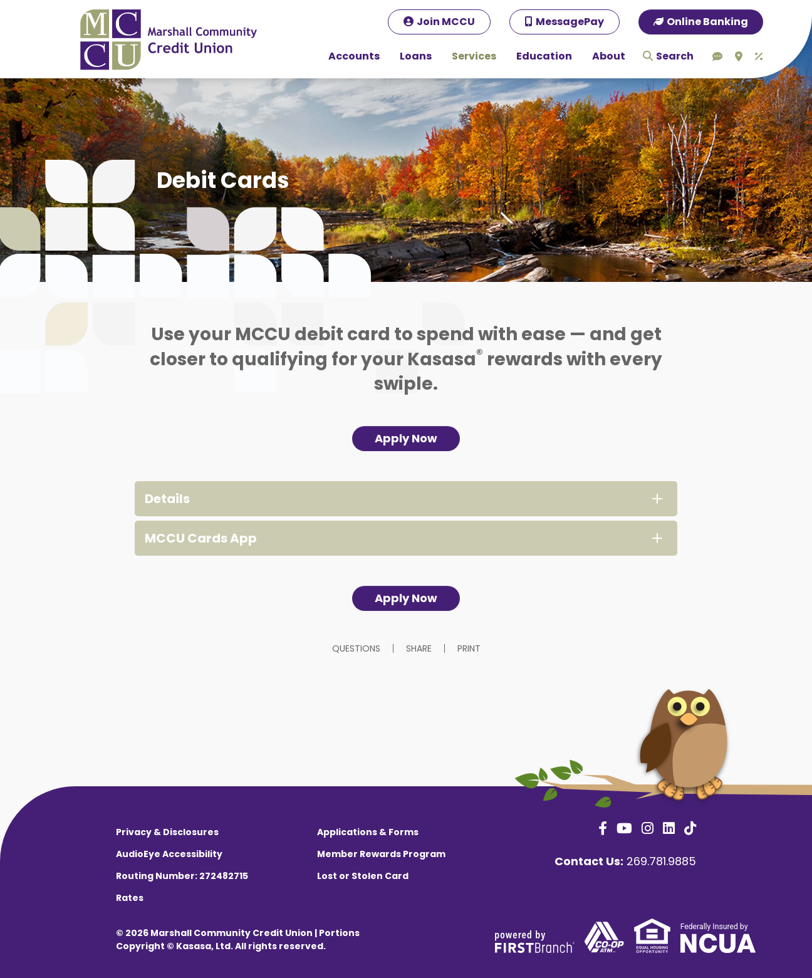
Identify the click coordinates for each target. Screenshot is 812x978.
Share (419, 648)
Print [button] (469, 648)
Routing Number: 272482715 (182, 876)
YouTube (624, 828)
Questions (356, 648)
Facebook (602, 828)
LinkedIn (669, 828)
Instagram (647, 828)
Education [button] (544, 56)
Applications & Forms (368, 832)
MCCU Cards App (201, 538)
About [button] (608, 56)
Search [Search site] (675, 56)
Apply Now (406, 438)
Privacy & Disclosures (167, 832)
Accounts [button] (354, 56)
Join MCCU (446, 21)
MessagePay (570, 21)
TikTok (690, 828)
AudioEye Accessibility (169, 854)
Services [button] (474, 56)
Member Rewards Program (381, 854)
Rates (129, 898)
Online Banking (707, 21)
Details (167, 498)
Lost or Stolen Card (363, 876)
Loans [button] (416, 56)
